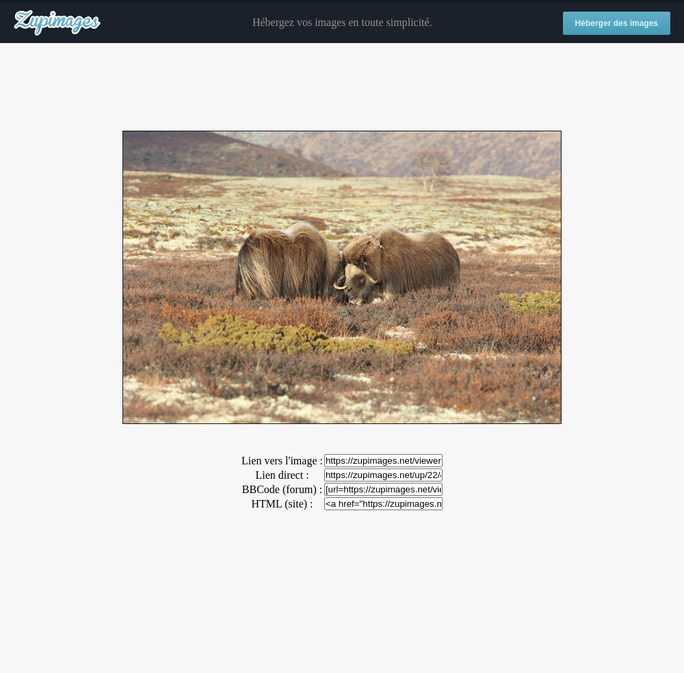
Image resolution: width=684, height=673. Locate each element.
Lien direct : (281, 475)
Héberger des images (616, 23)
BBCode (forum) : (282, 489)
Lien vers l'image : (282, 460)
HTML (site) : (282, 504)
